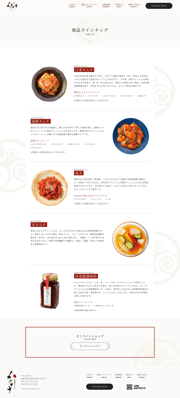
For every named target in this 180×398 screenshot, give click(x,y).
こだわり (72, 5)
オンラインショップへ (90, 346)
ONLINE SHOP (159, 5)
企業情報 (106, 5)
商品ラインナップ (89, 5)
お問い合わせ (134, 5)
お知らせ (119, 5)
